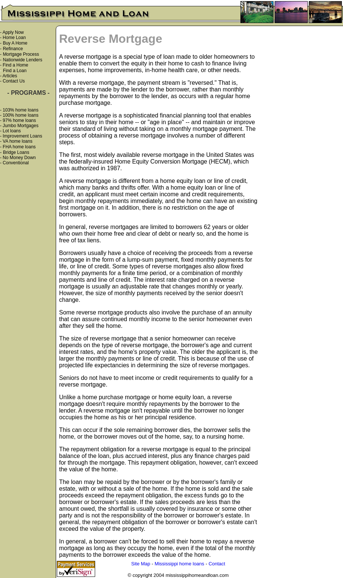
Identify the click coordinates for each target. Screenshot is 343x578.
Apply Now (13, 32)
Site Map (140, 563)
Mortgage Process (21, 54)
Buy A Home (15, 43)
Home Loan (14, 37)
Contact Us (14, 81)
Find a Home (15, 65)
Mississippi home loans (179, 563)
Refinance (13, 48)
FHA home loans (19, 146)
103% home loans (20, 110)
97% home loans (19, 120)
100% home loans (20, 115)
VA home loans (17, 141)
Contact (216, 563)
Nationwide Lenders (22, 59)
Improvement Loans (22, 136)
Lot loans (12, 130)
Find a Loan (14, 70)
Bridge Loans (16, 152)
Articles (10, 75)
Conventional (16, 162)
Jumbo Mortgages (20, 125)
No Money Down (19, 157)
